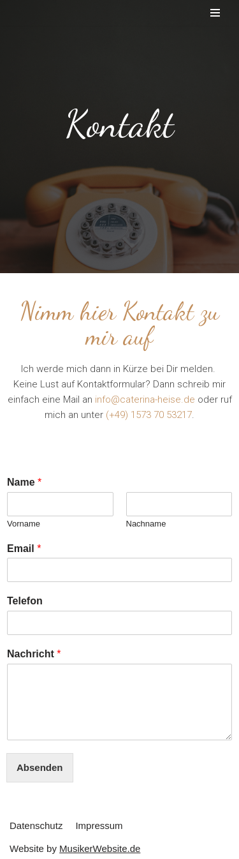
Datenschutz (36, 825)
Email (24, 548)
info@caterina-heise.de (145, 399)
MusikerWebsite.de (99, 848)
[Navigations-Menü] (215, 13)
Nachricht (34, 653)
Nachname (146, 523)
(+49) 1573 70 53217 (149, 415)
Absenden (40, 767)
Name (24, 482)
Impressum (98, 825)
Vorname (23, 523)
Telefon (25, 600)
